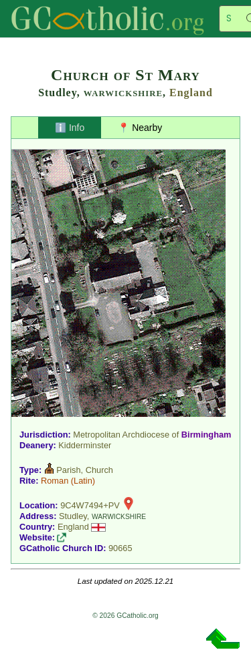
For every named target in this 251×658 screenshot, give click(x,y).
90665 (120, 548)
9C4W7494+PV (90, 505)
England (191, 92)
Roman (54, 481)
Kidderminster (84, 445)
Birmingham (206, 435)
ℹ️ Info (69, 127)
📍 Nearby (140, 127)
